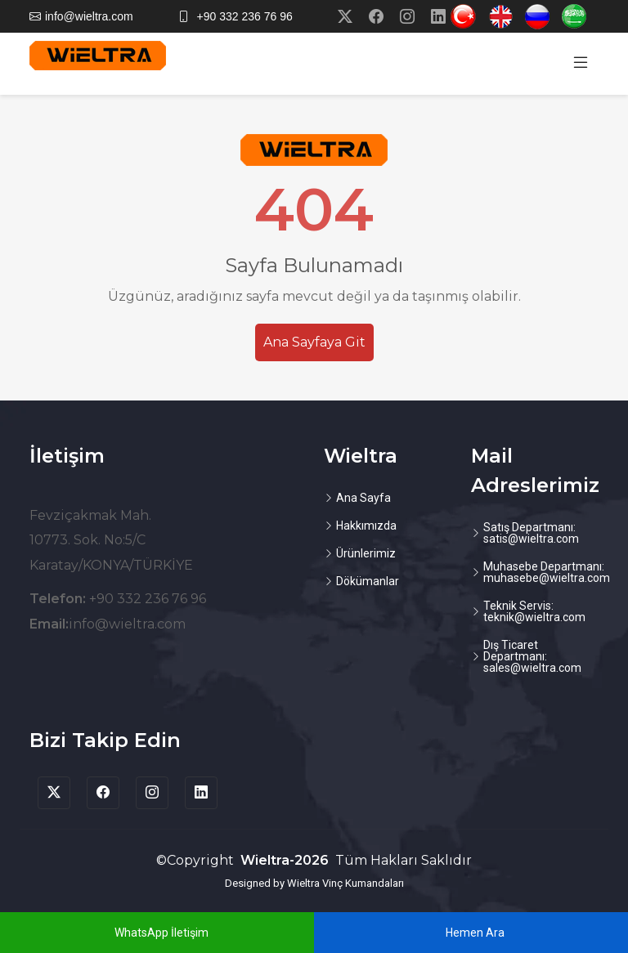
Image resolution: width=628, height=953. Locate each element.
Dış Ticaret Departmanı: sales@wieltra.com (532, 656)
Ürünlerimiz (366, 553)
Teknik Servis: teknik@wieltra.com (534, 611)
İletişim (67, 456)
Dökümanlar (367, 581)
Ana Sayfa (363, 497)
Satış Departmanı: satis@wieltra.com (531, 532)
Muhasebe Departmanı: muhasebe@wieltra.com (546, 572)
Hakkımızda (366, 525)
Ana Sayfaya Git (314, 342)
